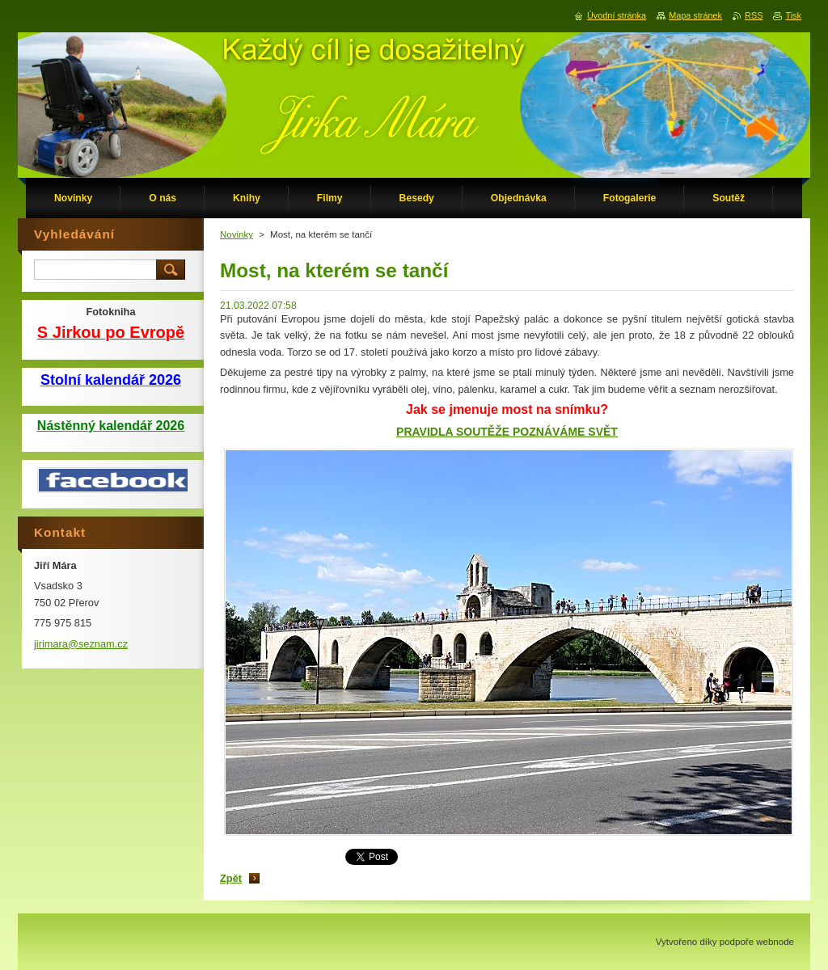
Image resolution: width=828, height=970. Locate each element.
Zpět (231, 878)
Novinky (236, 234)
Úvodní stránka (616, 15)
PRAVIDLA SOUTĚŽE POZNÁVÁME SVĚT (507, 431)
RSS (754, 15)
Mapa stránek (695, 15)
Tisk (793, 15)
